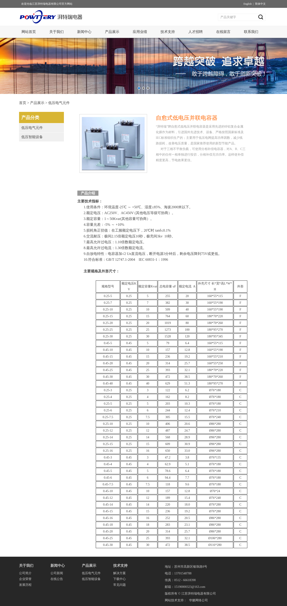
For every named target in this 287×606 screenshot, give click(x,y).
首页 (22, 103)
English (248, 3)
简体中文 (260, 3)
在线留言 (223, 32)
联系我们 (251, 32)
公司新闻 (56, 573)
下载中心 (119, 579)
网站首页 (29, 32)
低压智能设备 (32, 137)
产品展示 (112, 32)
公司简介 (25, 573)
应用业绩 (140, 32)
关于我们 (56, 32)
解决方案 (119, 573)
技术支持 (168, 32)
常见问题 (119, 584)
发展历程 (25, 584)
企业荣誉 (25, 579)
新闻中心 (84, 32)
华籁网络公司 (198, 600)
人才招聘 (195, 32)
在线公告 (56, 579)
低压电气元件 (59, 103)
